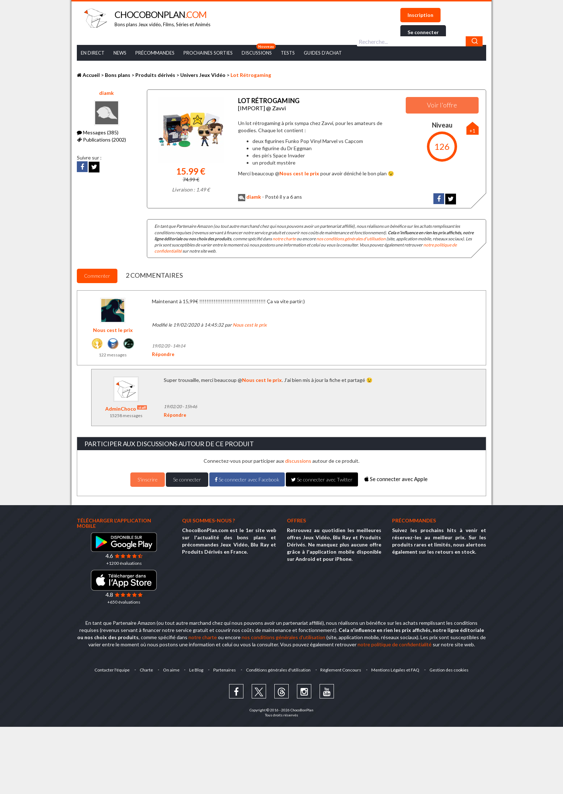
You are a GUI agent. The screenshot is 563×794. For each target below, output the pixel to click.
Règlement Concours (341, 670)
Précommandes (155, 53)
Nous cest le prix (299, 173)
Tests (288, 53)
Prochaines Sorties (208, 53)
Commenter (97, 276)
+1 (472, 131)
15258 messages (126, 415)
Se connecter (423, 32)
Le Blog (196, 670)
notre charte (284, 238)
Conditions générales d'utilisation (278, 670)
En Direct (92, 53)
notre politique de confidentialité (395, 644)
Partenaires (224, 670)
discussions (298, 461)
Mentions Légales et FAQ (396, 670)
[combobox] (420, 41)
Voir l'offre (442, 105)
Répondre (163, 354)
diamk (106, 93)
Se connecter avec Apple (396, 479)
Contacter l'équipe (111, 670)
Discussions (257, 53)
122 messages (113, 354)
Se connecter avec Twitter (322, 479)
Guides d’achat (323, 53)
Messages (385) (97, 132)
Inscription (420, 15)
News (119, 53)
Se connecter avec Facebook (247, 479)
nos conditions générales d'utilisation (351, 238)
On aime (171, 670)
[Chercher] (474, 41)
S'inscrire (148, 479)
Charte (146, 670)
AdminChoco (126, 409)
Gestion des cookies (449, 670)
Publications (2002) (101, 140)
